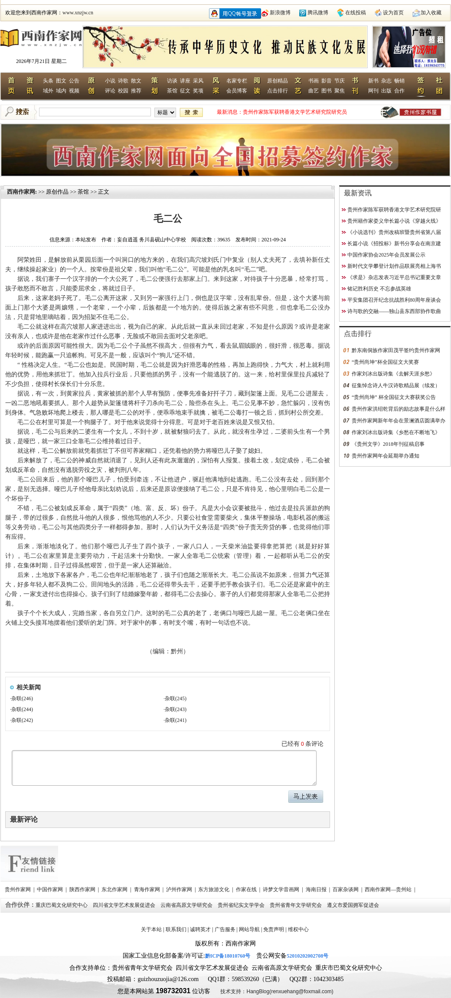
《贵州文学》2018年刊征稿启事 (388, 444)
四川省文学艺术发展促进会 (125, 905)
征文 (185, 91)
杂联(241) (175, 720)
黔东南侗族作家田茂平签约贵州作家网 (396, 350)
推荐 (136, 91)
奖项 (198, 91)
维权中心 (298, 929)
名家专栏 (236, 81)
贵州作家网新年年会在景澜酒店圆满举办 (398, 421)
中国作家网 (50, 889)
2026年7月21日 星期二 (41, 61)
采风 (198, 81)
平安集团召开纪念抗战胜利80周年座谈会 (394, 300)
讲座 (185, 81)
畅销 (399, 81)
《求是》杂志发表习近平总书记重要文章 (394, 277)
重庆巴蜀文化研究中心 (62, 905)
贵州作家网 (18, 889)
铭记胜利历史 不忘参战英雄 (379, 289)
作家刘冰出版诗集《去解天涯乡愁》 (393, 374)
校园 (123, 91)
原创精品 (277, 81)
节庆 (339, 81)
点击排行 (277, 91)
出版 (386, 91)
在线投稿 (355, 13)
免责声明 (273, 929)
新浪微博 (280, 13)
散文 (136, 81)
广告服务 (225, 929)
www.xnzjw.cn (77, 13)
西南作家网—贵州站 (389, 889)
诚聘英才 (200, 929)
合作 (399, 91)
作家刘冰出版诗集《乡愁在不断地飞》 (396, 432)
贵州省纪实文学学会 (242, 905)
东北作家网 (115, 889)
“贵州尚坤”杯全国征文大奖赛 (385, 362)
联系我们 (176, 929)
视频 (74, 91)
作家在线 (247, 889)
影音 (326, 81)
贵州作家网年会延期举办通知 (385, 456)
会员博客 (236, 91)
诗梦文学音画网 (282, 889)
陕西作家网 (83, 889)
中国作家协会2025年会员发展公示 (386, 255)
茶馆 (172, 91)
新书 (373, 81)
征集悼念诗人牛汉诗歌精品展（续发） (396, 385)
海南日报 (317, 889)
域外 (48, 91)
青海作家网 (147, 889)
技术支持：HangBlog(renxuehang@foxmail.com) (276, 991)
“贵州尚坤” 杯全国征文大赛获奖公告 (394, 397)
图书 (326, 91)
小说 (110, 81)
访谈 (172, 81)
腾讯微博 (317, 13)
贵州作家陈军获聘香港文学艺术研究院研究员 (295, 112)
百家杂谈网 (346, 889)
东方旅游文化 (214, 889)
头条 (48, 81)
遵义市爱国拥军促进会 (353, 905)
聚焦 (339, 91)
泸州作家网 (179, 889)
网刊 (373, 91)
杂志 (386, 81)
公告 (74, 81)
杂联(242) (22, 720)
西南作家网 (21, 191)
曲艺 (313, 91)
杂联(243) (175, 709)
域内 (61, 91)
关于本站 (151, 929)
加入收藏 (431, 13)
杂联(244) (22, 709)
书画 (313, 81)
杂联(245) (175, 698)
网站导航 (249, 929)
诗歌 (123, 81)
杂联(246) (22, 698)
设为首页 (393, 13)
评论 (110, 91)
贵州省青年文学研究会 (296, 905)
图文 (61, 81)
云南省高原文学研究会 (187, 905)
